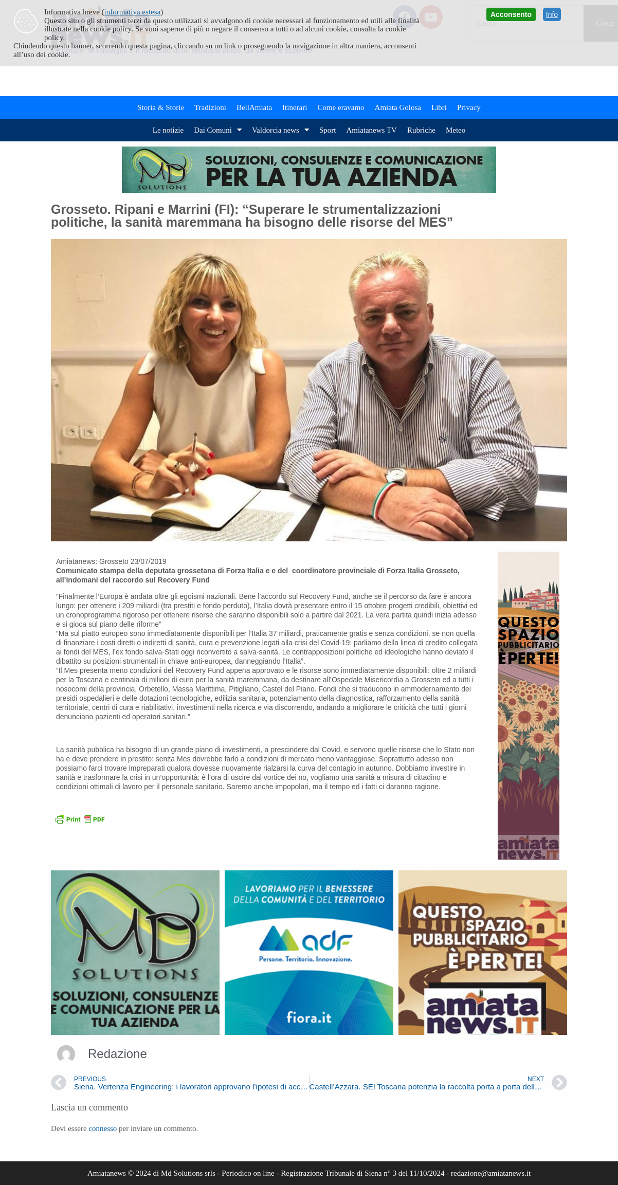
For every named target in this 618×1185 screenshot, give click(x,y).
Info (552, 14)
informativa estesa (132, 12)
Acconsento (511, 14)
